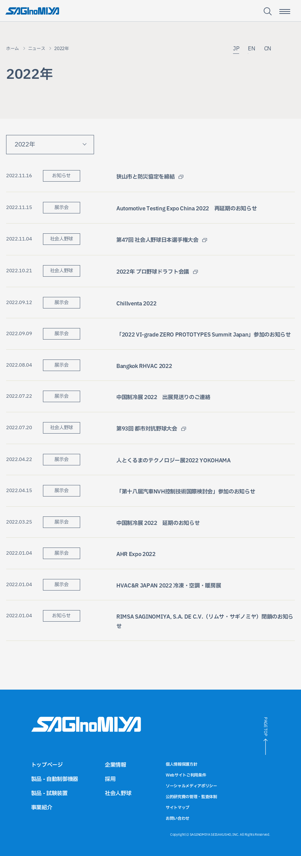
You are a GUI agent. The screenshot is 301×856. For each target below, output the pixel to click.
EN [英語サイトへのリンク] (251, 49)
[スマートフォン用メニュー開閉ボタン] (284, 11)
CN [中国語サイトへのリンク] (267, 49)
